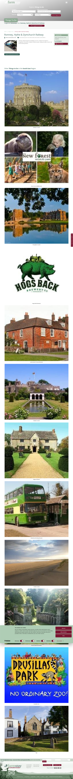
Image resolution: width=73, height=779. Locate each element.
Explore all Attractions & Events (12, 53)
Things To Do (10, 31)
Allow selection (63, 767)
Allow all (63, 764)
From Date (14, 14)
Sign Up (44, 760)
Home (5, 31)
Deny (64, 771)
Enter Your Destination (42, 9)
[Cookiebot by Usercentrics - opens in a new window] (7, 777)
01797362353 (58, 40)
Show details (59, 776)
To (33, 14)
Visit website (59, 43)
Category (14, 9)
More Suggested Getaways (36, 25)
